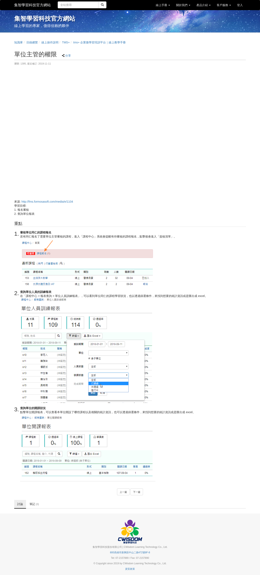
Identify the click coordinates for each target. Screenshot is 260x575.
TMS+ (66, 42)
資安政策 (130, 568)
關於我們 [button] (183, 5)
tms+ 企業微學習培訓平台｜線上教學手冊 (99, 42)
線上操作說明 (49, 42)
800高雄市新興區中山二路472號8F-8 (130, 552)
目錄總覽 (32, 42)
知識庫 (18, 42)
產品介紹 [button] (203, 5)
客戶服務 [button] (224, 5)
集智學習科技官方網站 (32, 5)
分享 (68, 55)
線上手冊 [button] (163, 5)
